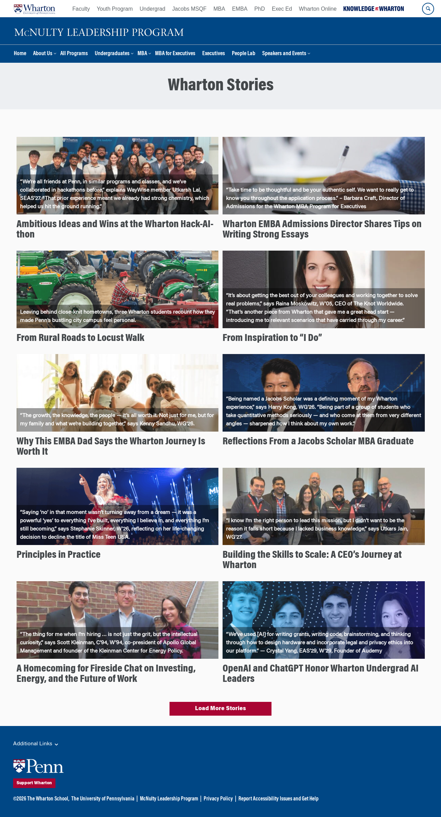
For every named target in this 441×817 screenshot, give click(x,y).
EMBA (240, 9)
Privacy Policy (218, 799)
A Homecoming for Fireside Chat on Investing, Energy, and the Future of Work (106, 674)
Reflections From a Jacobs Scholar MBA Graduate (318, 442)
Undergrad (152, 9)
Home (20, 54)
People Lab (243, 54)
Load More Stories (220, 709)
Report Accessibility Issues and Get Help (278, 799)
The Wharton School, (48, 799)
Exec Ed (282, 9)
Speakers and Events (284, 54)
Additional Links (36, 744)
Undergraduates (112, 54)
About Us (42, 54)
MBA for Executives (175, 54)
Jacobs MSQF (189, 9)
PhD (259, 9)
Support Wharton (52, 783)
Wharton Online (318, 9)
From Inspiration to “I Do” (272, 338)
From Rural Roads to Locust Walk (80, 338)
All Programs (74, 54)
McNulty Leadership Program (169, 799)
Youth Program (115, 9)
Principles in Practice (59, 555)
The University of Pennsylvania (102, 799)
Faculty (81, 9)
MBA (219, 9)
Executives (213, 54)
